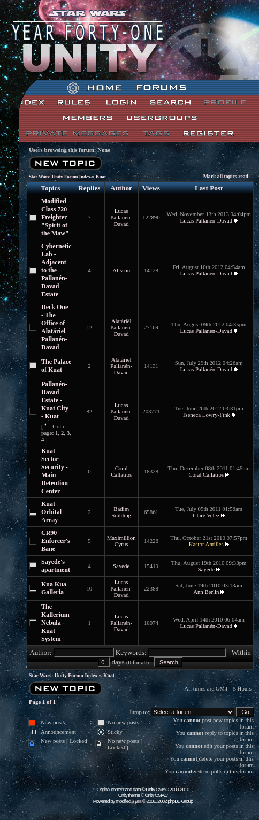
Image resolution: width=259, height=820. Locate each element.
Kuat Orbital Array (51, 512)
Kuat (101, 176)
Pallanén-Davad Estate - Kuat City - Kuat (54, 400)
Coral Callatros (121, 471)
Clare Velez (206, 515)
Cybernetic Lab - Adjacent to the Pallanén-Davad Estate (56, 270)
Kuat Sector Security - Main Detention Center (54, 471)
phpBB (136, 801)
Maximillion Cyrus (121, 540)
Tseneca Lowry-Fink (206, 414)
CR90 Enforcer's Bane (55, 541)
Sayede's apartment (55, 565)
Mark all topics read (225, 176)
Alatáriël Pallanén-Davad (121, 327)
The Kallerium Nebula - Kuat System (55, 622)
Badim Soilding (121, 511)
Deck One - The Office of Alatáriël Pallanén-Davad (54, 327)
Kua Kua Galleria (53, 588)
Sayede (121, 566)
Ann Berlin (206, 591)
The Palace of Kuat (56, 365)
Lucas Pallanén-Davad (121, 217)
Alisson (121, 270)
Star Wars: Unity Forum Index (59, 176)
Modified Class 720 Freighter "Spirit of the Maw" (55, 217)
